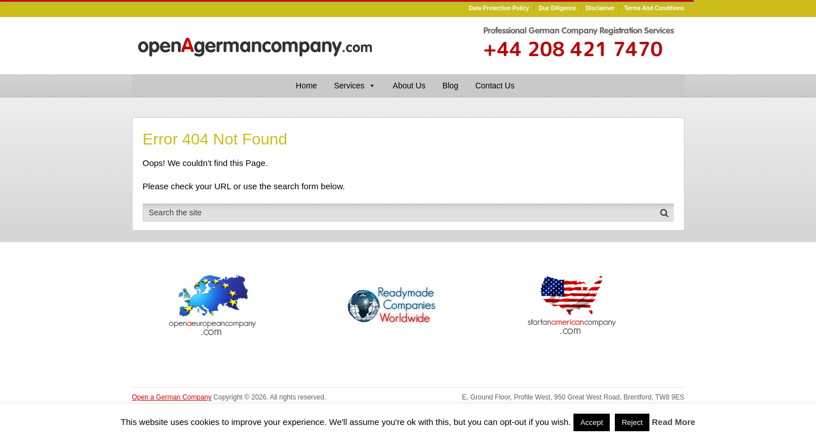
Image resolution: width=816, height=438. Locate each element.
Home (306, 85)
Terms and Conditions (654, 8)
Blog (450, 85)
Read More (673, 422)
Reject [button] (632, 422)
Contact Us (495, 85)
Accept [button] (591, 422)
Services (355, 85)
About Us (409, 85)
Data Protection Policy (499, 8)
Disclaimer (600, 8)
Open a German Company (172, 397)
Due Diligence (557, 8)
